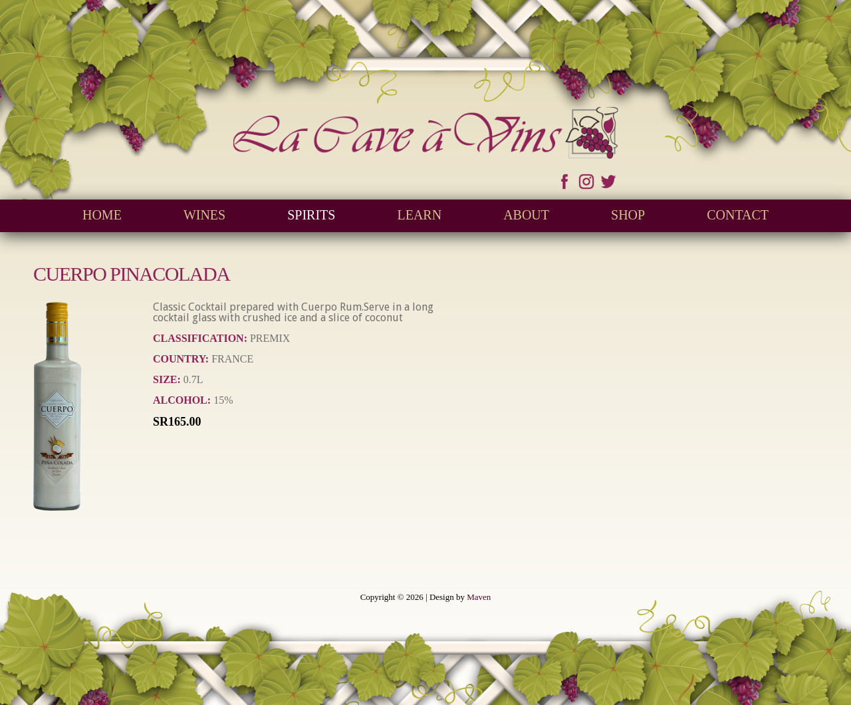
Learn (419, 215)
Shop (628, 215)
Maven (479, 597)
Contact (738, 215)
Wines (204, 215)
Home (102, 215)
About (526, 215)
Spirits (311, 215)
